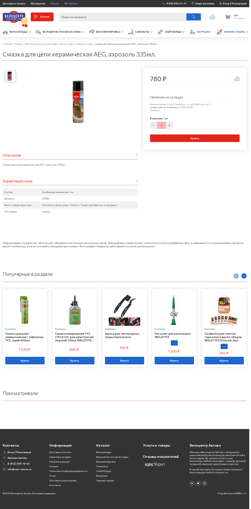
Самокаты (102, 466)
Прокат (54, 3)
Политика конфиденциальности (68, 470)
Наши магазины (204, 3)
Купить (194, 138)
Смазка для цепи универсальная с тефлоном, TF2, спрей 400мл (24, 337)
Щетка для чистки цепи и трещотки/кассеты (122, 335)
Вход (226, 3)
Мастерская (38, 3)
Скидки (53, 466)
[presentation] (236, 276)
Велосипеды (103, 452)
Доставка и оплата (14, 3)
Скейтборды (103, 470)
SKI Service (70, 3)
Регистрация (239, 3)
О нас (52, 475)
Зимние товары (105, 480)
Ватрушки (102, 475)
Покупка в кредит (59, 461)
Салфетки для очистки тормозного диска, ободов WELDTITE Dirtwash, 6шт (223, 337)
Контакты (55, 485)
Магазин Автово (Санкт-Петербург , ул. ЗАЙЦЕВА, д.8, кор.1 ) (180, 104)
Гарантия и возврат (60, 456)
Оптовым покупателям (62, 480)
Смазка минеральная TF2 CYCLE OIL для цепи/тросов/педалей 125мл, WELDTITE (74, 337)
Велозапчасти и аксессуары (112, 456)
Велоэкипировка (106, 461)
